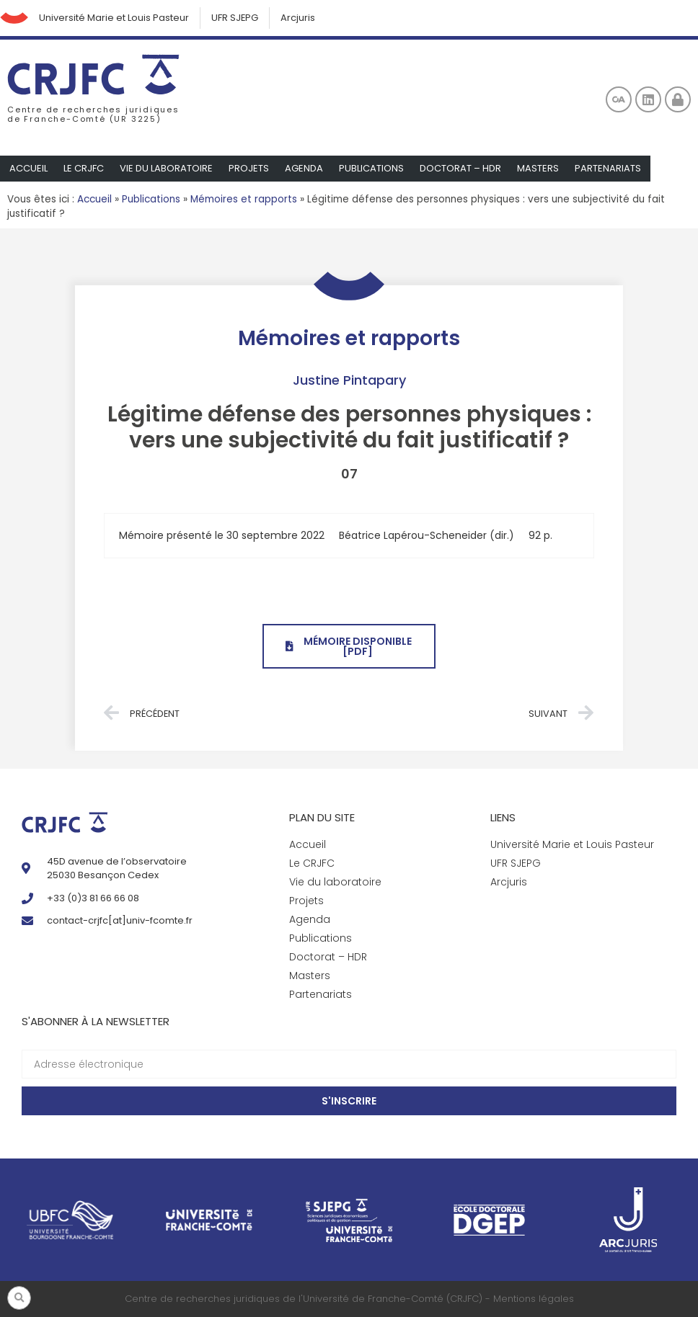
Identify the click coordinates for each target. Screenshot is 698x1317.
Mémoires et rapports (243, 199)
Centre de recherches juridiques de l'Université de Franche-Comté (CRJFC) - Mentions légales (349, 1299)
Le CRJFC (83, 168)
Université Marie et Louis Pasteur (115, 17)
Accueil (28, 168)
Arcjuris (299, 17)
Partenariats (608, 168)
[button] (19, 1298)
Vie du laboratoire (166, 168)
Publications (371, 168)
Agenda (304, 168)
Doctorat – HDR (460, 168)
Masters (538, 168)
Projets (249, 168)
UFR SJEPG (236, 17)
